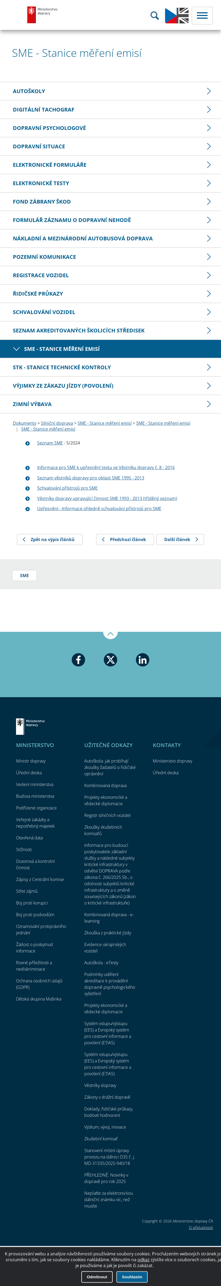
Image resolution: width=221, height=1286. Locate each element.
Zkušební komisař (101, 1139)
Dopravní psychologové (49, 128)
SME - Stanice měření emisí (62, 348)
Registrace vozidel (41, 275)
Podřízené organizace (36, 808)
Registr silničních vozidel (107, 815)
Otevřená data (29, 838)
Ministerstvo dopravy (42, 14)
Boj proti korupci (32, 903)
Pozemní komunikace (44, 256)
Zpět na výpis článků (53, 539)
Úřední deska (29, 773)
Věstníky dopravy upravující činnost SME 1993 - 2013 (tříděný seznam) (107, 498)
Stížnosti (24, 849)
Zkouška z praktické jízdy (107, 933)
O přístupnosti (201, 1227)
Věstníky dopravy (100, 1085)
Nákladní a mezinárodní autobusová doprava (83, 238)
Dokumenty (24, 423)
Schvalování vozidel (44, 312)
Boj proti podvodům (35, 915)
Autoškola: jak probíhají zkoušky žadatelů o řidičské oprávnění (110, 767)
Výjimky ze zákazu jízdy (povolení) (63, 385)
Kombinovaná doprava (105, 785)
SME (24, 575)
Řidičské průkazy (38, 293)
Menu (202, 16)
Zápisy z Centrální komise (40, 879)
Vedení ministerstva (34, 784)
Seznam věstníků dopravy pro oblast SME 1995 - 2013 (90, 478)
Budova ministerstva (35, 796)
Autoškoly (29, 91)
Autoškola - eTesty (101, 963)
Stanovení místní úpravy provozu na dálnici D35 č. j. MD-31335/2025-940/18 (109, 1157)
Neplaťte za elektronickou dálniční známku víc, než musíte (108, 1199)
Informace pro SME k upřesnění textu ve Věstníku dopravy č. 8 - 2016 (106, 467)
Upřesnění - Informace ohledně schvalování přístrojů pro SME (99, 508)
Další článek (177, 539)
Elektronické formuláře (49, 164)
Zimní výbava (32, 404)
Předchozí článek (128, 539)
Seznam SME (50, 443)
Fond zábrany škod (42, 201)
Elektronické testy (41, 183)
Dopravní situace (39, 146)
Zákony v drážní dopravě (107, 1097)
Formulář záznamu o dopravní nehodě (72, 220)
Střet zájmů (26, 891)
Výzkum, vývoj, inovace (105, 1127)
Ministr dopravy (30, 761)
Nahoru (110, 635)
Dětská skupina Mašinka (38, 999)
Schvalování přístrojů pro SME (67, 488)
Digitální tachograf (43, 109)
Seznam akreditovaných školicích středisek (78, 330)
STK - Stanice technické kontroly (62, 367)
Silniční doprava (57, 423)
